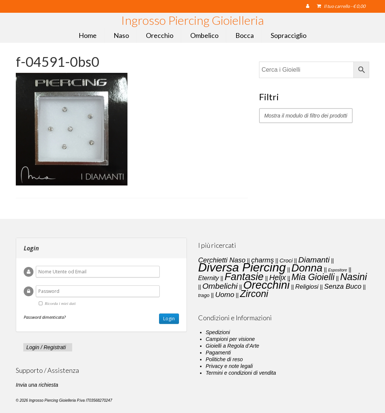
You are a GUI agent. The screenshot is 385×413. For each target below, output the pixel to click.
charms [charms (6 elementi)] (262, 260)
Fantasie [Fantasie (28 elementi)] (244, 276)
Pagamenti (218, 353)
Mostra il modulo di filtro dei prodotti (305, 116)
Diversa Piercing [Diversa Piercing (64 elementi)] (242, 267)
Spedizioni (218, 332)
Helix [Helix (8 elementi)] (277, 277)
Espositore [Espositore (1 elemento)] (337, 270)
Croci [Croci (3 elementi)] (286, 261)
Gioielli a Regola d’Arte (232, 346)
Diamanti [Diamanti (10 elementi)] (313, 259)
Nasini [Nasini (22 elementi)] (353, 276)
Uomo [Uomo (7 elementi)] (224, 294)
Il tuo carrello (341, 6)
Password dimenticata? (45, 317)
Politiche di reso (224, 359)
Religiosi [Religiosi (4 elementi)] (306, 286)
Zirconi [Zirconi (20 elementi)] (254, 293)
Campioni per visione (230, 339)
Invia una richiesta (37, 385)
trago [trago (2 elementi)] (203, 295)
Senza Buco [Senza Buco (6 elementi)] (342, 286)
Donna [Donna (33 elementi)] (307, 268)
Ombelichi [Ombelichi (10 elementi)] (220, 286)
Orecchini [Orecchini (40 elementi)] (266, 285)
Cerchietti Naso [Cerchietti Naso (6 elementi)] (222, 260)
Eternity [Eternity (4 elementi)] (208, 277)
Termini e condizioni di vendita (241, 373)
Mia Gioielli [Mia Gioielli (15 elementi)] (312, 277)
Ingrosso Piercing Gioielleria (192, 20)
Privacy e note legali (229, 366)
